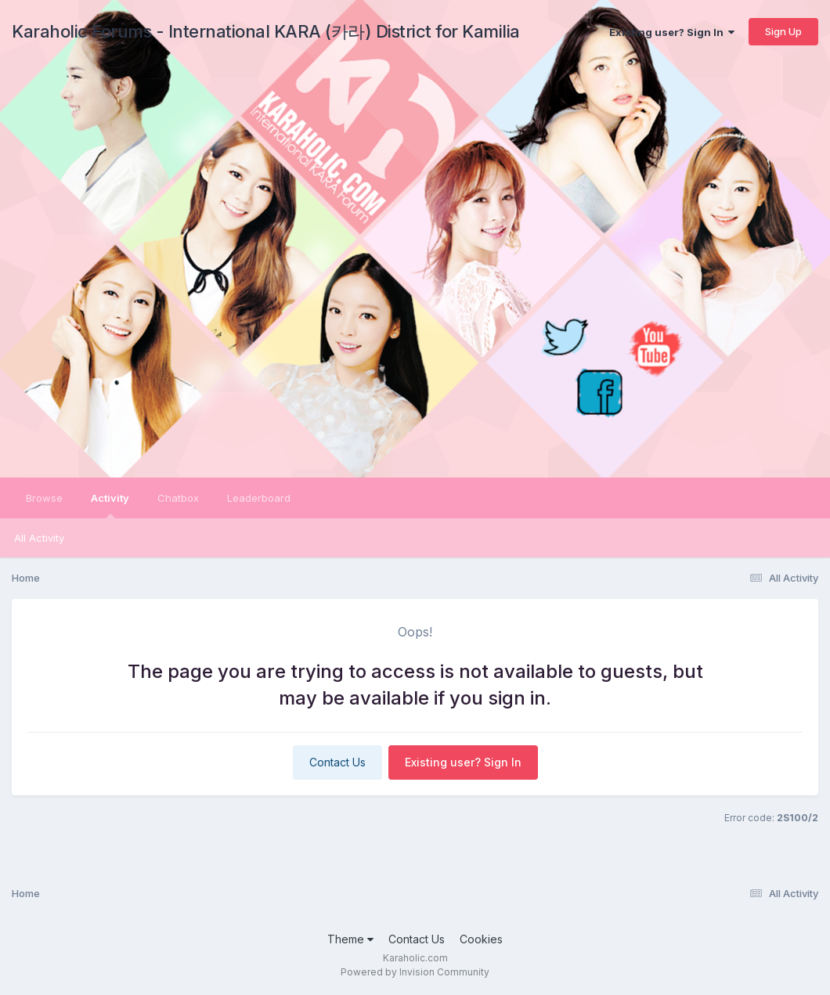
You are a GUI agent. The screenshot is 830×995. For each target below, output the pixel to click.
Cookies (481, 939)
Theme (350, 939)
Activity (110, 505)
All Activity (39, 538)
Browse (44, 498)
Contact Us (337, 762)
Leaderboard (258, 498)
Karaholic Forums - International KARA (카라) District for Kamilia (266, 31)
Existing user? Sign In (671, 32)
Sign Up (783, 31)
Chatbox (178, 498)
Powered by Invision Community (415, 972)
